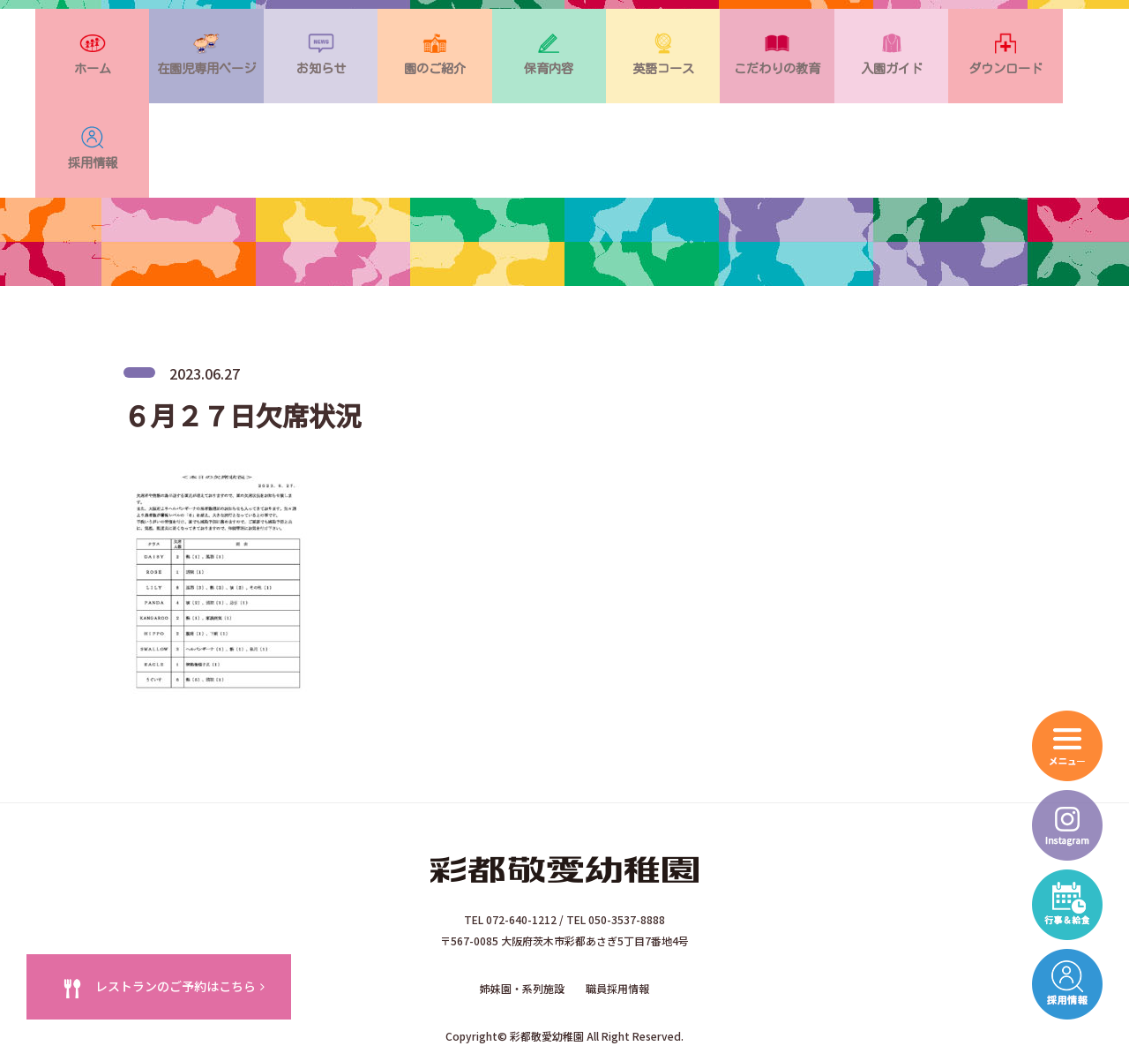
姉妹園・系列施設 (522, 907)
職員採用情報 (617, 907)
